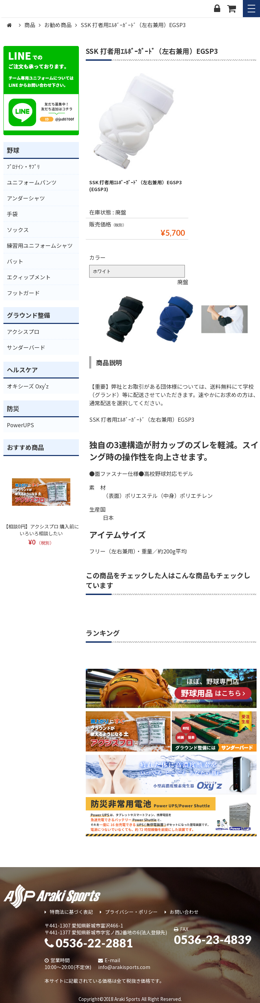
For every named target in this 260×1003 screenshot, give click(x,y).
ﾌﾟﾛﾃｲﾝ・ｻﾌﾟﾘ (23, 166)
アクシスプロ (23, 331)
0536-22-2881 (89, 943)
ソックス (18, 229)
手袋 (12, 214)
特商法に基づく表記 (69, 911)
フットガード (23, 293)
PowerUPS (20, 425)
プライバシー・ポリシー (129, 911)
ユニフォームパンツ (32, 182)
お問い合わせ (182, 911)
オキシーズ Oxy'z (28, 386)
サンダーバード (26, 347)
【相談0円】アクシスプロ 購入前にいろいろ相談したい (41, 530)
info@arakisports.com (124, 967)
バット (15, 261)
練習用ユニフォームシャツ (40, 245)
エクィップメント (29, 277)
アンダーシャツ (26, 198)
